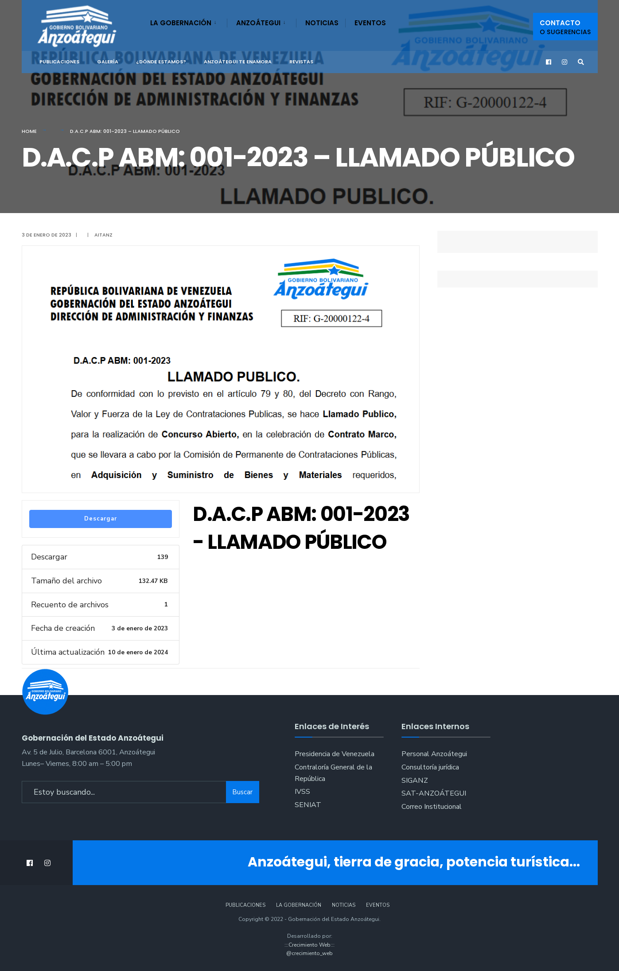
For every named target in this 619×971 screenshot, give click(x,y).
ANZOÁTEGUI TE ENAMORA (238, 61)
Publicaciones (59, 61)
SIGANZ (414, 780)
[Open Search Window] (581, 62)
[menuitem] (188, 21)
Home (29, 131)
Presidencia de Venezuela (334, 754)
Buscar (242, 792)
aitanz (103, 234)
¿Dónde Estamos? (161, 61)
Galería (107, 61)
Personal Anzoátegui (434, 754)
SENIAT (308, 805)
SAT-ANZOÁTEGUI (433, 793)
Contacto (565, 27)
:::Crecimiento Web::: (309, 944)
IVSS (302, 791)
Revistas (301, 61)
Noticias (322, 22)
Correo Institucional (431, 807)
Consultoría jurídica (430, 767)
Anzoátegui (258, 22)
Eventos (370, 22)
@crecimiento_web (309, 953)
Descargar (100, 519)
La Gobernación (180, 22)
